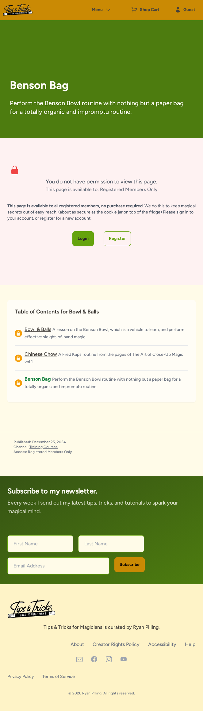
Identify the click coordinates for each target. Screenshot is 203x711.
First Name (25, 544)
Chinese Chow (41, 354)
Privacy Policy (21, 676)
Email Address (28, 566)
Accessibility (163, 644)
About (78, 644)
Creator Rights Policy (117, 644)
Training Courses (43, 447)
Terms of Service (58, 676)
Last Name (96, 544)
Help (190, 644)
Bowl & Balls (38, 329)
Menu (101, 10)
